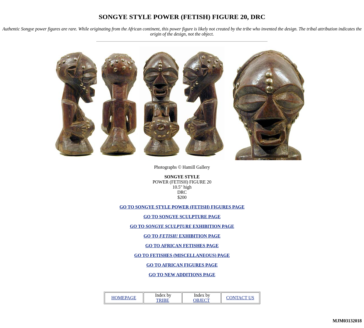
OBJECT (201, 300)
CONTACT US (240, 297)
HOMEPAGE (123, 297)
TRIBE (162, 300)
